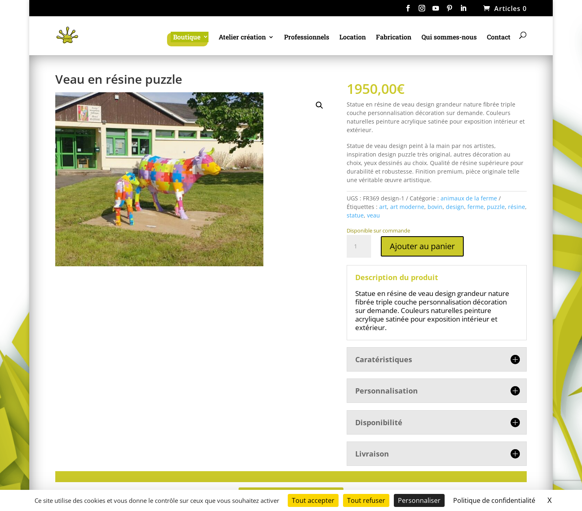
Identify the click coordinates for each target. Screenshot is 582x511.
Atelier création (242, 37)
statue (355, 215)
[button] (319, 105)
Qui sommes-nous (449, 37)
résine (516, 207)
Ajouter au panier (422, 246)
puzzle (496, 207)
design (455, 207)
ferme (475, 207)
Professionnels (306, 37)
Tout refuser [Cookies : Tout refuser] (366, 500)
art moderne (407, 207)
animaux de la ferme (469, 198)
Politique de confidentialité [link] (494, 500)
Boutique (186, 37)
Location (352, 37)
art (383, 207)
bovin (435, 207)
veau (373, 215)
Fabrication (393, 37)
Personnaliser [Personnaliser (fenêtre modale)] (419, 500)
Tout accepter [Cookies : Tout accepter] (313, 500)
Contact (498, 37)
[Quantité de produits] (359, 246)
